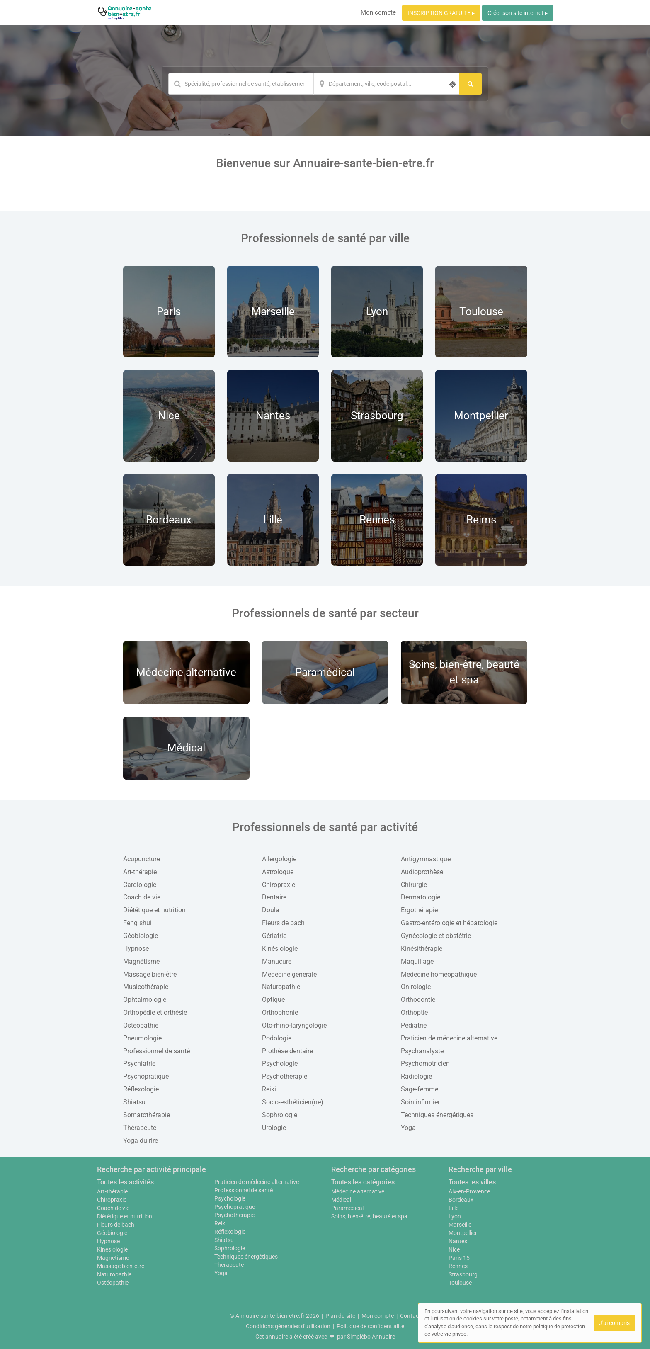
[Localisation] (386, 84)
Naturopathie (281, 987)
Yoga (408, 1128)
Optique (273, 1000)
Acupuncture (141, 859)
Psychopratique (146, 1076)
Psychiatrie (139, 1063)
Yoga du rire (140, 1141)
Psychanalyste (422, 1051)
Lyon (455, 1216)
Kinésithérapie (421, 949)
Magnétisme (141, 961)
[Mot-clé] (240, 84)
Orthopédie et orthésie (155, 1012)
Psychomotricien (425, 1063)
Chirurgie (414, 885)
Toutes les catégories (363, 1182)
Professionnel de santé (156, 1051)
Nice (454, 1249)
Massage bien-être (150, 974)
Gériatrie (274, 936)
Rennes (458, 1266)
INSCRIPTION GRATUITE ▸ (441, 13)
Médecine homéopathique (439, 974)
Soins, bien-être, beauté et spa (369, 1216)
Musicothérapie (145, 987)
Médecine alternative (357, 1191)
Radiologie (416, 1076)
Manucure (276, 961)
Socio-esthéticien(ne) (292, 1102)
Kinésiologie (280, 949)
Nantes (458, 1241)
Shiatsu (134, 1102)
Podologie (276, 1038)
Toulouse (460, 1282)
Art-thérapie (140, 872)
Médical (341, 1199)
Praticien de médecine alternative (449, 1038)
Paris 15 (459, 1257)
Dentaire (274, 897)
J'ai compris (614, 1323)
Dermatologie (420, 897)
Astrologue (277, 872)
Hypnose (136, 949)
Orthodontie (418, 1000)
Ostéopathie (140, 1025)
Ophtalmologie (144, 1000)
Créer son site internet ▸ (518, 13)
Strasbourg (463, 1274)
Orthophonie (280, 1012)
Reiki (269, 1089)
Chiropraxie (278, 885)
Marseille (460, 1224)
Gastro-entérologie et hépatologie (449, 923)
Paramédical (347, 1208)
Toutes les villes (472, 1182)
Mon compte (378, 12)
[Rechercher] (470, 84)
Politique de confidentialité (370, 1326)
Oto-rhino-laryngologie (294, 1025)
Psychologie (280, 1063)
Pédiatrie (414, 1025)
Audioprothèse (422, 872)
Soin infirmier (420, 1102)
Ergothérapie (419, 910)
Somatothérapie (146, 1115)
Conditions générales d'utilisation (288, 1326)
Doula (270, 910)
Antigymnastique (426, 859)
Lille (453, 1208)
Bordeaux (461, 1199)
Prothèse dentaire (287, 1051)
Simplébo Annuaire (371, 1336)
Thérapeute (139, 1128)
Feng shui (137, 923)
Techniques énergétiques (437, 1115)
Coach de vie (141, 897)
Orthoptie (414, 1012)
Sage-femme (419, 1089)
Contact (410, 1316)
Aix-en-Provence (469, 1191)
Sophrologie (279, 1115)
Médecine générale (289, 974)
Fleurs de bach (283, 923)
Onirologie (416, 987)
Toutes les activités (125, 1182)
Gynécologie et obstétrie (436, 936)
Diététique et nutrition (154, 910)
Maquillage (417, 961)
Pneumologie (142, 1038)
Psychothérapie (284, 1076)
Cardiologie (139, 885)
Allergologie (279, 859)
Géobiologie (140, 936)
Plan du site (340, 1316)
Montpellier (463, 1233)
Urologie (274, 1128)
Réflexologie (141, 1089)
